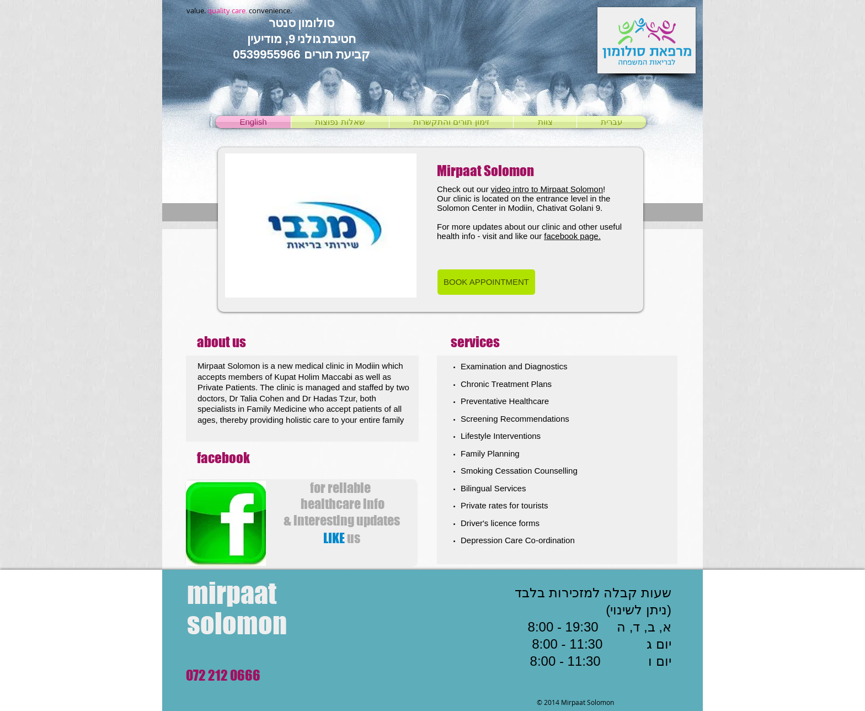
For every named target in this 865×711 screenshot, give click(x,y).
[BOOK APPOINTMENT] (486, 282)
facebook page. (572, 236)
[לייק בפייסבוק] (348, 561)
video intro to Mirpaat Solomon (547, 189)
